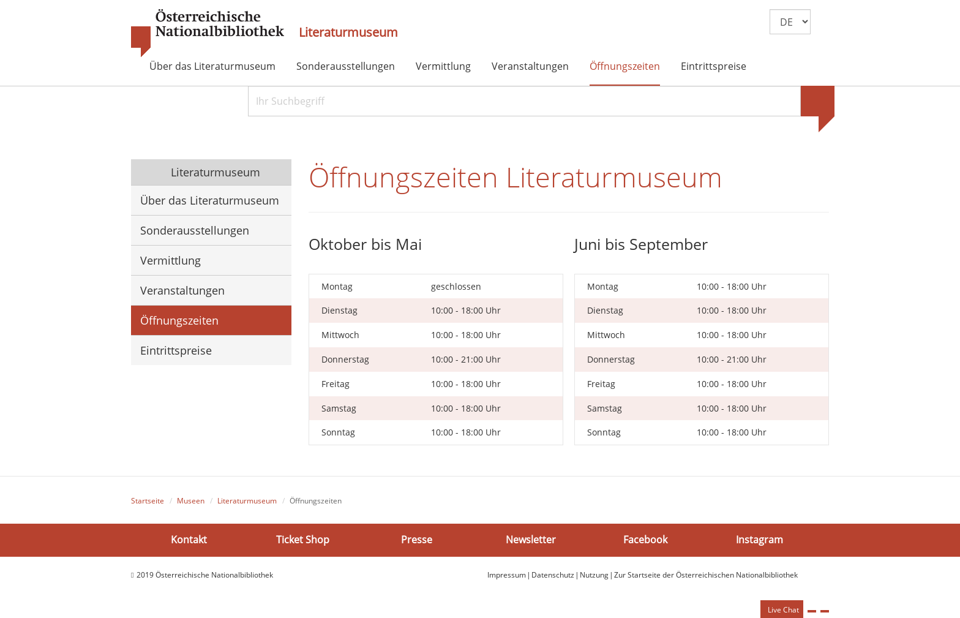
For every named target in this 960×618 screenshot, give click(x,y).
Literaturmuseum (348, 32)
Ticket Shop (302, 539)
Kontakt (189, 539)
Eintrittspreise (713, 66)
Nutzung (594, 575)
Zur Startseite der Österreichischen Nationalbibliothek (706, 575)
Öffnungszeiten (625, 66)
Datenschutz (552, 575)
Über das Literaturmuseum (212, 66)
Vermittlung (443, 66)
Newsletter (531, 539)
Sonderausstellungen (345, 66)
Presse (416, 539)
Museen (190, 501)
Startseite (147, 501)
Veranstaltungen (530, 66)
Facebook (645, 539)
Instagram (759, 539)
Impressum (506, 575)
